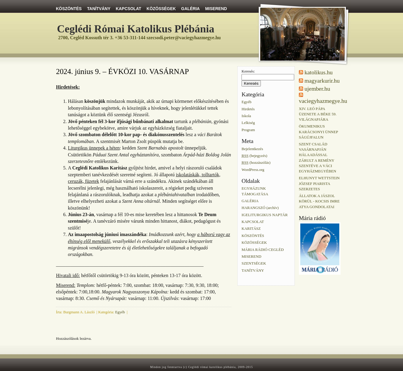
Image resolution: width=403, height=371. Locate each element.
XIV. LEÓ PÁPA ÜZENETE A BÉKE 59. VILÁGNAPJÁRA (317, 113)
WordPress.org (253, 169)
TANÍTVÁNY (99, 8)
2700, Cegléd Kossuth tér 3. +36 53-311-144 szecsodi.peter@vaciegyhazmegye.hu (139, 37)
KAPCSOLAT (128, 8)
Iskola (246, 116)
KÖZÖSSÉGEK (161, 8)
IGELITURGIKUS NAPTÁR (265, 214)
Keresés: (248, 71)
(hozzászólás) (256, 162)
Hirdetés (248, 108)
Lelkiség (248, 122)
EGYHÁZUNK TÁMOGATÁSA (255, 191)
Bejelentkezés (252, 148)
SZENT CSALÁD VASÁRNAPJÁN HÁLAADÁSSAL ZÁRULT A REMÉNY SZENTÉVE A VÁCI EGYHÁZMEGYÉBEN (317, 157)
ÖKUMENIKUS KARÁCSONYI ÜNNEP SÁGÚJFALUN (318, 131)
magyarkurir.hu (322, 81)
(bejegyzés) (254, 155)
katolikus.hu (319, 72)
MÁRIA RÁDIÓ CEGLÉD (263, 249)
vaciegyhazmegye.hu (323, 101)
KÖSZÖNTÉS (69, 8)
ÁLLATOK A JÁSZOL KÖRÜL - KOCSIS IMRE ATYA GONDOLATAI (319, 201)
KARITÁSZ (251, 228)
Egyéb (120, 312)
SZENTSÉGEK (254, 263)
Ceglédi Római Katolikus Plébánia (135, 29)
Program (248, 129)
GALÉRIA (190, 8)
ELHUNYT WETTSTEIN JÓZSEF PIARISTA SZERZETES (319, 183)
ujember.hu (317, 89)
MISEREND (216, 8)
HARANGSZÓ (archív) (260, 207)
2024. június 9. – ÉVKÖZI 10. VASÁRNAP (122, 71)
